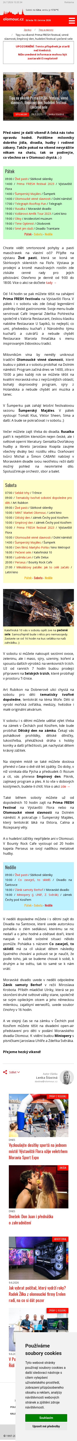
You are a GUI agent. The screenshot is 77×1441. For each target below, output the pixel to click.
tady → (51, 282)
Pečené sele (23, 552)
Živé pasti (21, 179)
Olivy (18, 219)
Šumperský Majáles (28, 194)
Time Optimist (24, 224)
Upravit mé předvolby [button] (46, 1426)
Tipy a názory (46, 29)
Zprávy (27, 29)
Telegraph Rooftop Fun (30, 204)
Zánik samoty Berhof (29, 890)
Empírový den (24, 522)
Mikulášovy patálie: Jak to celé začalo (42, 567)
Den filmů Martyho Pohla (32, 547)
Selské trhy (22, 493)
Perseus (20, 562)
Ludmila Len (23, 557)
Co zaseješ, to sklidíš (34, 880)
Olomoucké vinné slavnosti (33, 199)
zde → (65, 786)
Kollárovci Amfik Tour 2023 (33, 214)
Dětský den (22, 518)
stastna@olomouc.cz (46, 1081)
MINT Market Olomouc (30, 513)
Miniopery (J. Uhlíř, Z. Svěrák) (38, 895)
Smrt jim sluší (24, 228)
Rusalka (20, 209)
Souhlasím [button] (46, 1417)
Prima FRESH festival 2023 (35, 184)
